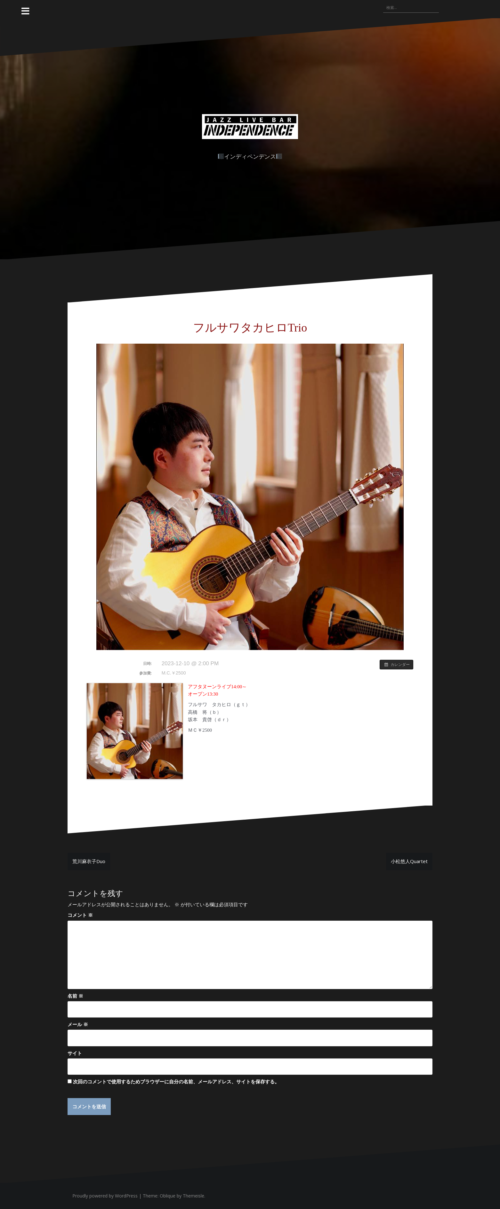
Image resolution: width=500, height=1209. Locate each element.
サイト (75, 1053)
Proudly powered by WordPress (105, 1196)
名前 (75, 996)
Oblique (167, 1196)
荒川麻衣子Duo (88, 861)
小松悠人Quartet (409, 861)
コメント (80, 915)
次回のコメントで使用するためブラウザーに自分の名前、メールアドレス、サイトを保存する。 (176, 1081)
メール (78, 1024)
